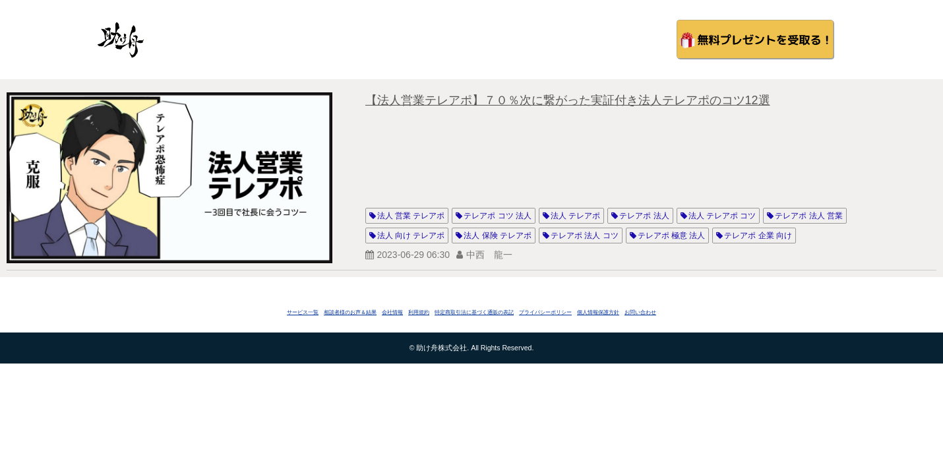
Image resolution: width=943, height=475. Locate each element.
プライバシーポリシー (545, 312)
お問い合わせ (640, 312)
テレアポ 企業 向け (758, 235)
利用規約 (418, 312)
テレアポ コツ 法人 (498, 215)
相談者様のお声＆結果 (350, 312)
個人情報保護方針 (598, 312)
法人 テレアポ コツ (722, 215)
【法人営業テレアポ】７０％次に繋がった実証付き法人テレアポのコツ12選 (567, 100)
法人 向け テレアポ (411, 235)
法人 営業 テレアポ (411, 215)
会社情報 (392, 312)
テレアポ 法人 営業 (809, 215)
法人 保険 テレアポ (498, 235)
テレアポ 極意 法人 (672, 235)
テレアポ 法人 (644, 215)
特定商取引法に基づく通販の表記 (474, 312)
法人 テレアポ (575, 215)
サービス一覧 (303, 312)
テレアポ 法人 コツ (585, 235)
